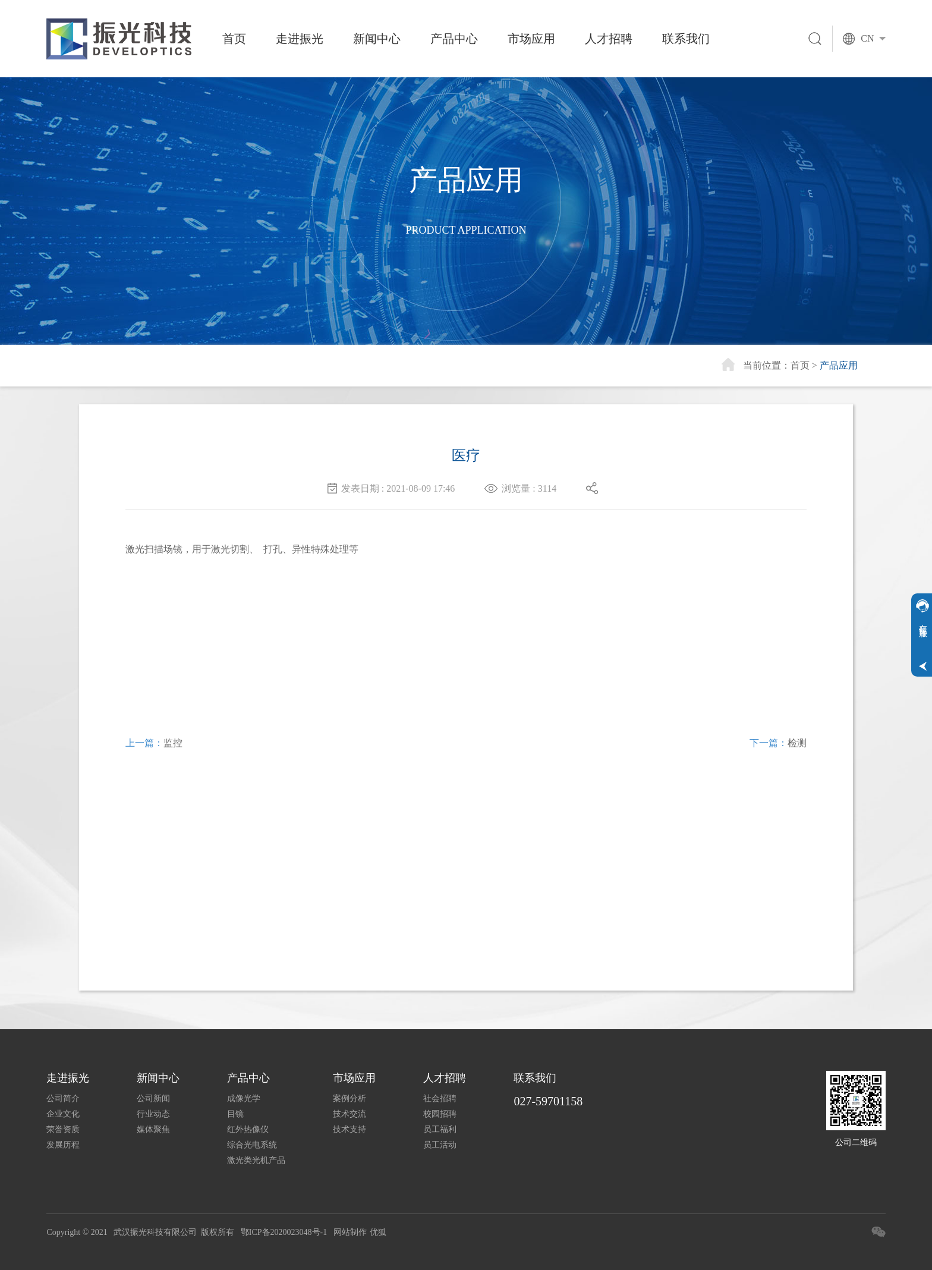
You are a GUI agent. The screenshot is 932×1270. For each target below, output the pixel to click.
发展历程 (63, 1144)
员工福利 (439, 1129)
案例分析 (349, 1098)
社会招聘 (439, 1098)
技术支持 (349, 1129)
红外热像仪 (248, 1129)
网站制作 (350, 1232)
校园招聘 (439, 1113)
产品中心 (454, 38)
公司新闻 (153, 1098)
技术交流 (349, 1113)
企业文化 (63, 1113)
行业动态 (153, 1113)
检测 (797, 743)
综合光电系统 (252, 1144)
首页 (234, 38)
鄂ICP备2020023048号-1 (284, 1232)
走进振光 (299, 38)
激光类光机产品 (256, 1160)
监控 (172, 743)
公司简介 (63, 1098)
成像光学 (243, 1098)
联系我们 (686, 38)
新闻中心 (377, 38)
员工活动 (439, 1144)
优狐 (378, 1232)
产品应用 (839, 365)
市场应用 (531, 38)
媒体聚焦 (153, 1129)
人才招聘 (608, 38)
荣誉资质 (63, 1129)
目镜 (235, 1113)
